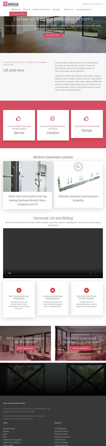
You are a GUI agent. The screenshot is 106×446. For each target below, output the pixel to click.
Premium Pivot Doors (62, 437)
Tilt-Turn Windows (61, 442)
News (5, 434)
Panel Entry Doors (61, 434)
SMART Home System (11, 442)
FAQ (4, 437)
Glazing (6, 431)
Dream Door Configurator (12, 440)
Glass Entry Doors (61, 431)
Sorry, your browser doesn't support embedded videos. (53, 253)
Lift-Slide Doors (60, 440)
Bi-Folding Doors (61, 428)
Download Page (9, 428)
